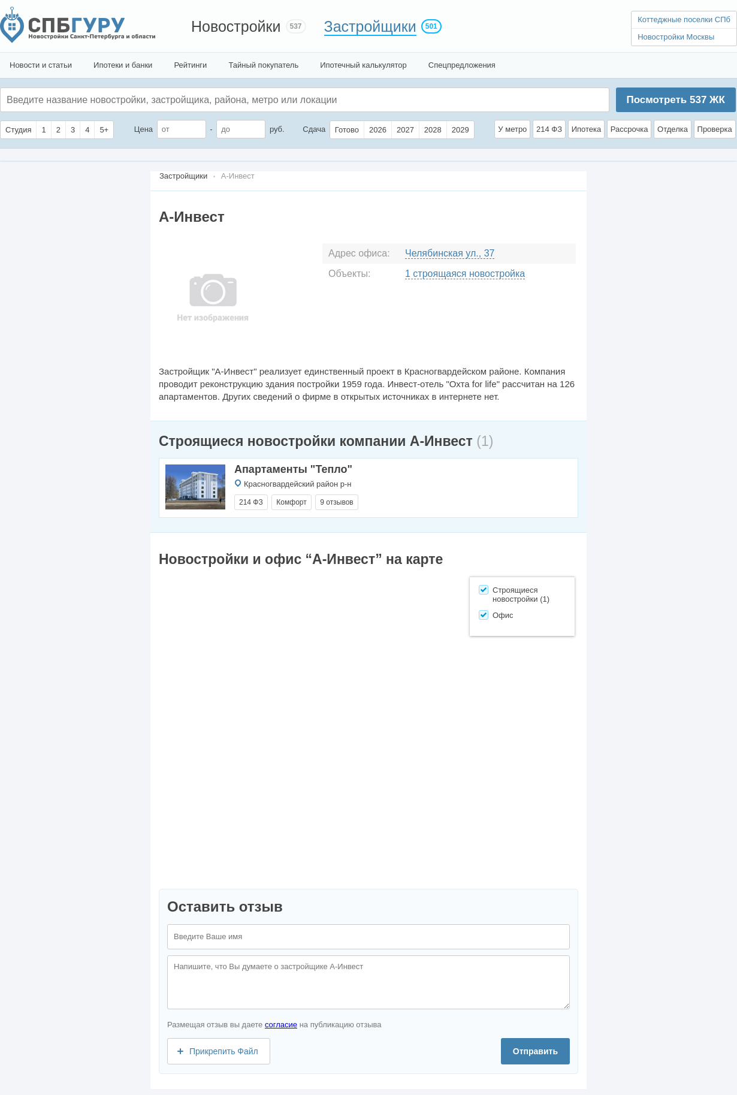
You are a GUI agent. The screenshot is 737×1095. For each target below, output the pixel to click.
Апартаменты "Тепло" (293, 469)
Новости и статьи (41, 65)
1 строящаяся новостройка (465, 274)
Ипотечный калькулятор (363, 65)
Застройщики (370, 26)
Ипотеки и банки (122, 65)
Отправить (535, 1051)
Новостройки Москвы (676, 36)
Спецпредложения (462, 65)
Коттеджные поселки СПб (684, 19)
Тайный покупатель (263, 65)
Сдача (314, 129)
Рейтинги (190, 65)
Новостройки (236, 26)
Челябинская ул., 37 (449, 253)
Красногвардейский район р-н (298, 483)
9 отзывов (336, 502)
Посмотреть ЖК (675, 99)
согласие (281, 1024)
